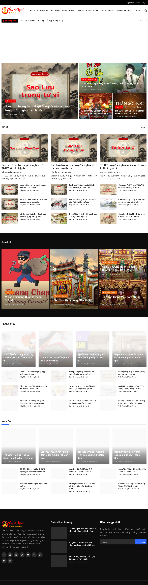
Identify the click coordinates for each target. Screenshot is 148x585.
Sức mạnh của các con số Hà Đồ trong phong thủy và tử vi (82, 402)
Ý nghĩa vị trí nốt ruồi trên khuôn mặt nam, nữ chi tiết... (82, 543)
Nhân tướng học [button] (104, 10)
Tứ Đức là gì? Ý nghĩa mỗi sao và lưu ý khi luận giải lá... (123, 167)
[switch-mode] (144, 3)
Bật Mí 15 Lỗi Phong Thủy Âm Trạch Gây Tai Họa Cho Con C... (33, 402)
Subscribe (140, 542)
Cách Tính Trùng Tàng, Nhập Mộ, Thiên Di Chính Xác (132, 470)
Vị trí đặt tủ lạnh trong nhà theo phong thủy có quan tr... (91, 357)
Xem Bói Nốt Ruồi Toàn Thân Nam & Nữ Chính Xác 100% (81, 470)
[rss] (10, 560)
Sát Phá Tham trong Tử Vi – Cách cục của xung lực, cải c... (33, 200)
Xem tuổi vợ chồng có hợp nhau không (33, 485)
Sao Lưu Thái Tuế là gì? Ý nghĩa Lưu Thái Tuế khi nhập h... (23, 167)
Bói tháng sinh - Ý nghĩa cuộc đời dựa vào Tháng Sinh (127, 454)
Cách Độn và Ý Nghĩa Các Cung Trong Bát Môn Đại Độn (131, 485)
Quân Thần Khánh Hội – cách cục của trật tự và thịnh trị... (83, 215)
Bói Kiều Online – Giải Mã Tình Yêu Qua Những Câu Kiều (90, 454)
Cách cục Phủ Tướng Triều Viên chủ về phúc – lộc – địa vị (131, 186)
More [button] (143, 127)
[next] (144, 20)
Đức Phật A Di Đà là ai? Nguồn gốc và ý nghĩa (39, 20)
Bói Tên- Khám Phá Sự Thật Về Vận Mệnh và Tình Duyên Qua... (33, 470)
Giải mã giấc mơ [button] (123, 10)
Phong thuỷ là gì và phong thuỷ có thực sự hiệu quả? (131, 373)
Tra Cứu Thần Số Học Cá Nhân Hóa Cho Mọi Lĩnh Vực (129, 112)
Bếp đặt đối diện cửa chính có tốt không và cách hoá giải (128, 357)
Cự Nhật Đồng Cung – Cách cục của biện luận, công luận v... (131, 200)
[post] (40, 91)
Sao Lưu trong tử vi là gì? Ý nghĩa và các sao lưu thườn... (72, 167)
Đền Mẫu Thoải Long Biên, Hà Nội (73, 300)
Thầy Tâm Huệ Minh (11, 115)
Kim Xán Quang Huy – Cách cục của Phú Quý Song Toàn (82, 200)
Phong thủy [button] (68, 10)
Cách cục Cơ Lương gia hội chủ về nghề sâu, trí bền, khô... (82, 186)
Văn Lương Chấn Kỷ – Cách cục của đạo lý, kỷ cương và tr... (33, 215)
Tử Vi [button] (32, 10)
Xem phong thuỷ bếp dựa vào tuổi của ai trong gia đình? (81, 373)
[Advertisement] (74, 41)
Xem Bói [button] (138, 10)
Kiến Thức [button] (42, 10)
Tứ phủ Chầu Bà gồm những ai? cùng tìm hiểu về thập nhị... (95, 112)
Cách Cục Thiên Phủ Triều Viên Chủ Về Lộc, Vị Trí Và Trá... (131, 215)
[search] (145, 10)
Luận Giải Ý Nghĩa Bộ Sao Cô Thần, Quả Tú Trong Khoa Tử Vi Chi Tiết (111, 85)
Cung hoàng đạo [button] (85, 10)
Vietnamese (133, 2)
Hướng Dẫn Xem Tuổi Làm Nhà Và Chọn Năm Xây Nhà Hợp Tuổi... (82, 486)
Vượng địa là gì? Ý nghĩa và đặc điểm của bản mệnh (33, 186)
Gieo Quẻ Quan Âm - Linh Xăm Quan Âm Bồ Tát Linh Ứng (54, 454)
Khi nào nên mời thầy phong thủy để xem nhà (55, 359)
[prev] (140, 20)
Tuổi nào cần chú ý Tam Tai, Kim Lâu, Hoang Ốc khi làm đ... (18, 357)
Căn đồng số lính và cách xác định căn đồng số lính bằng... (82, 530)
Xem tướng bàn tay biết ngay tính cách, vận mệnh (82, 557)
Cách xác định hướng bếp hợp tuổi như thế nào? (32, 373)
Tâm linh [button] (55, 10)
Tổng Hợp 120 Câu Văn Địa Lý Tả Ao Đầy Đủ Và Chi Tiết (33, 387)
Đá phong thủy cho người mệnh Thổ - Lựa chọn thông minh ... (82, 387)
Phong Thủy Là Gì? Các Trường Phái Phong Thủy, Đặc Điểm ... (131, 402)
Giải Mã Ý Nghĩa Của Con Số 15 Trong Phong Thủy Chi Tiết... (131, 387)
